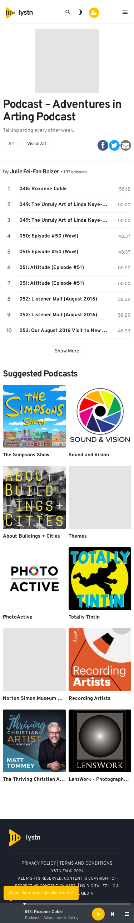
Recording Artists (89, 699)
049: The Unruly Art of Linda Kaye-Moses (65, 205)
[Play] (98, 914)
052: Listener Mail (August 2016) (58, 299)
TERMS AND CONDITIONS (86, 863)
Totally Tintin (84, 617)
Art (11, 144)
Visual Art (37, 144)
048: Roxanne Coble (44, 911)
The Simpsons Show (26, 455)
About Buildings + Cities (31, 536)
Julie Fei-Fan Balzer (34, 172)
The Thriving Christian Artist (36, 780)
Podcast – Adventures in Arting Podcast (59, 917)
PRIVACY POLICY (38, 863)
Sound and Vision (89, 455)
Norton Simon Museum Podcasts (41, 699)
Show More (67, 351)
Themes (78, 536)
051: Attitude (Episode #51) (51, 268)
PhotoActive (18, 617)
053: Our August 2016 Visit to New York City (65, 331)
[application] (67, 914)
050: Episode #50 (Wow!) (48, 236)
